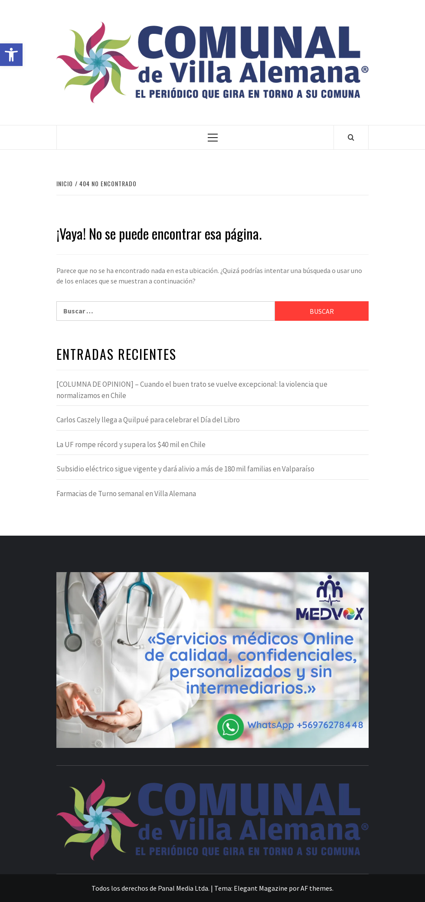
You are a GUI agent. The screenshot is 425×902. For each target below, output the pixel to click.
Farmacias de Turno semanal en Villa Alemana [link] (126, 493)
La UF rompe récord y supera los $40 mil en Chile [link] (131, 444)
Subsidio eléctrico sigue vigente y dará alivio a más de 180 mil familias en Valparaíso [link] (185, 469)
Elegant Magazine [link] (261, 888)
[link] (11, 54)
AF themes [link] (316, 888)
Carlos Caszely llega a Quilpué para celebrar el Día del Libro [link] (148, 420)
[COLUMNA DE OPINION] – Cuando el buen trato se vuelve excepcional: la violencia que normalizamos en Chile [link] (191, 389)
